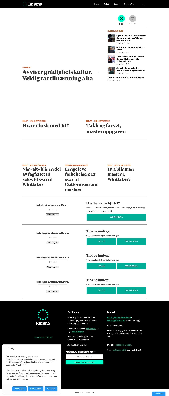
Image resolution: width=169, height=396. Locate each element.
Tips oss (101, 241)
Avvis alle (51, 389)
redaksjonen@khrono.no (119, 317)
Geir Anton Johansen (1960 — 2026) (130, 48)
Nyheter (96, 5)
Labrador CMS (119, 350)
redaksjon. (91, 328)
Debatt (106, 5)
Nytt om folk (129, 5)
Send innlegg (116, 217)
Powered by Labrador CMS (84, 392)
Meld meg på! (52, 215)
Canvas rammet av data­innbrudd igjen (126, 77)
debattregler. (78, 331)
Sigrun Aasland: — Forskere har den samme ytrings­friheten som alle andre (131, 38)
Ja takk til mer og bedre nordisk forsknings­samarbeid (130, 69)
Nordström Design (123, 345)
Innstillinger (159, 394)
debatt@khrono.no (116, 320)
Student (117, 5)
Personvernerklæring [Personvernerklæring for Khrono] (43, 337)
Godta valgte (35, 389)
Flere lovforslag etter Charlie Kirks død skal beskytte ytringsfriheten (130, 59)
